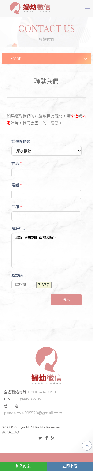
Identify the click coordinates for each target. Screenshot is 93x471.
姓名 (16, 163)
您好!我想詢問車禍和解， (46, 250)
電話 (16, 185)
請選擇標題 (20, 141)
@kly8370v (30, 399)
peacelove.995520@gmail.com (33, 413)
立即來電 (69, 466)
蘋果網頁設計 (11, 432)
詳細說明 (18, 228)
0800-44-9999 (42, 392)
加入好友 (23, 466)
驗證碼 (18, 275)
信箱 (16, 207)
